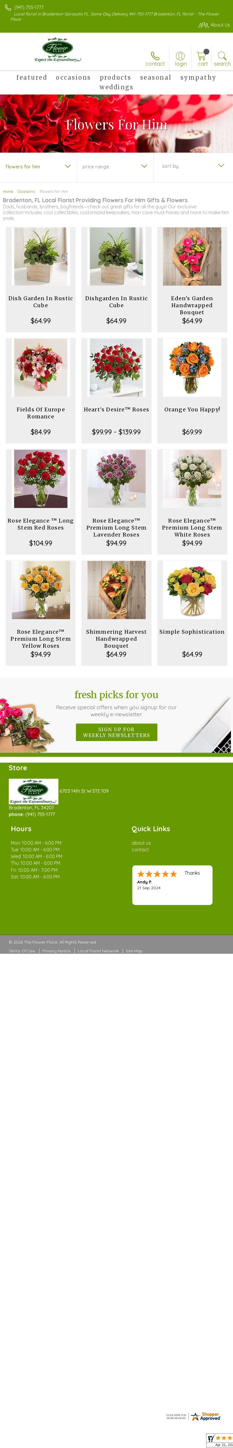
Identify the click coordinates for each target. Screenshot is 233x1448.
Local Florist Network (98, 950)
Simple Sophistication (192, 631)
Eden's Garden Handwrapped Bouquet (192, 305)
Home (8, 191)
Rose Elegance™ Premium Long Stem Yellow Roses (41, 638)
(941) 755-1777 (29, 7)
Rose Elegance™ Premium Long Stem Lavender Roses (116, 527)
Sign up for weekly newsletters (116, 732)
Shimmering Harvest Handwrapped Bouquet (116, 638)
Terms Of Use (22, 950)
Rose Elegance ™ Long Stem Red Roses (41, 524)
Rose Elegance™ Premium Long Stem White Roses (192, 527)
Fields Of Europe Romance (41, 413)
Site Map (134, 950)
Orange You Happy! (192, 409)
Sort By (170, 166)
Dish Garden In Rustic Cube (40, 302)
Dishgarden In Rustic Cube (116, 302)
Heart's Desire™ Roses (116, 409)
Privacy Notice (56, 950)
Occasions (26, 191)
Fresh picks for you (117, 703)
